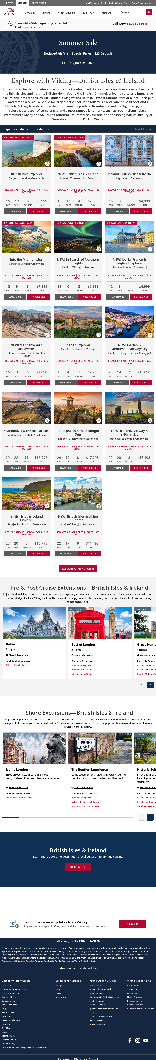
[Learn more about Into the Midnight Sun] (26, 237)
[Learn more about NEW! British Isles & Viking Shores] (78, 493)
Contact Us (7, 985)
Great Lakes (133, 993)
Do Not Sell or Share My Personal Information (24, 1047)
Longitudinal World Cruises (140, 1008)
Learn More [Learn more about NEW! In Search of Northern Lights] (66, 296)
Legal (4, 1032)
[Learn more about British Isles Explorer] (26, 151)
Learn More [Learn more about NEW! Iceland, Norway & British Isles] (118, 468)
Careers (6, 1024)
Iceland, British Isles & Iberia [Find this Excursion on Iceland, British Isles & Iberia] (85, 802)
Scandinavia (95, 985)
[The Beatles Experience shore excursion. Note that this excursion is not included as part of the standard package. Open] (100, 748)
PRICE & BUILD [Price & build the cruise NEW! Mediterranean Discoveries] (38, 382)
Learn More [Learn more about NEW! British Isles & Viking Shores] (66, 553)
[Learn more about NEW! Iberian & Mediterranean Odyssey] (129, 322)
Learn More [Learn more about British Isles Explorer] (15, 211)
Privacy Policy (9, 1039)
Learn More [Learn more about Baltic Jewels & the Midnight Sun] (66, 468)
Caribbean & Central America (104, 997)
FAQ (4, 1008)
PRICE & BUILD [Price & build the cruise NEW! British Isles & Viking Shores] (89, 553)
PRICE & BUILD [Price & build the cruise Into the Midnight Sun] (38, 296)
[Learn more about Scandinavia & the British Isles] (26, 408)
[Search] (149, 12)
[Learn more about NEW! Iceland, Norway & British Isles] (129, 408)
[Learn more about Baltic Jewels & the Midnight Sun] (78, 408)
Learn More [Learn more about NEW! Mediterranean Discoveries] (15, 382)
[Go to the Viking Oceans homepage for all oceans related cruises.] (10, 11)
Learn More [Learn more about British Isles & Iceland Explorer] (15, 553)
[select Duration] (41, 128)
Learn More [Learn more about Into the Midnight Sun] (15, 296)
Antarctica (132, 985)
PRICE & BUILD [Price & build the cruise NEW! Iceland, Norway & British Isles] (141, 468)
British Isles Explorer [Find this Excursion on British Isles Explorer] (81, 797)
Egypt (58, 993)
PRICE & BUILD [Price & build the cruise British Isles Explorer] (38, 211)
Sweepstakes (8, 1001)
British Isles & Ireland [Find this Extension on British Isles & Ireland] (16, 665)
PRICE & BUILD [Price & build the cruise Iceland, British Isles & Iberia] (141, 211)
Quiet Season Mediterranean (103, 1008)
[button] (47, 164)
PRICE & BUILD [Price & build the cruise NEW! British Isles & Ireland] (89, 211)
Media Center (8, 1012)
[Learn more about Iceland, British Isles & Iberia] (129, 151)
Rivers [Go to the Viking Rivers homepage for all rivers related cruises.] (9, 3)
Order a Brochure (11, 993)
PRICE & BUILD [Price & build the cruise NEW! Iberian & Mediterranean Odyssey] (141, 382)
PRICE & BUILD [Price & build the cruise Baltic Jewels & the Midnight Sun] (89, 468)
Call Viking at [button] (119, 3)
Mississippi (61, 997)
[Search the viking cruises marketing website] (133, 12)
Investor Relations (11, 1020)
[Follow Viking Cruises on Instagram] (137, 1040)
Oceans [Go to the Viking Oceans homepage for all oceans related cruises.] (22, 3)
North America (96, 993)
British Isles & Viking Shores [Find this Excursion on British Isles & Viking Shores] (19, 797)
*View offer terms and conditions (78, 968)
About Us (6, 1016)
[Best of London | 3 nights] (100, 623)
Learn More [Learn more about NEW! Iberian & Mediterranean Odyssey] (118, 382)
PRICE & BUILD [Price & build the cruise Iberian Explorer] (89, 382)
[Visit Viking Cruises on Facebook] (129, 1040)
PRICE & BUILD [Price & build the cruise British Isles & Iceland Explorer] (38, 553)
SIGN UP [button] (132, 924)
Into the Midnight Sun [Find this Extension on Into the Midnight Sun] (81, 674)
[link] (30, 13)
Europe (59, 985)
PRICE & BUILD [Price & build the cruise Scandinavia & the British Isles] (38, 468)
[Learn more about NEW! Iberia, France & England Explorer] (129, 237)
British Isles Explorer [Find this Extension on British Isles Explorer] (81, 665)
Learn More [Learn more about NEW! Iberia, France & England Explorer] (118, 296)
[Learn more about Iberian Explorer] (78, 322)
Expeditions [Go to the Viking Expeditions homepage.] (39, 3)
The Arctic (132, 989)
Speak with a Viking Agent (15, 989)
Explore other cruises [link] (78, 568)
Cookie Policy (8, 1043)
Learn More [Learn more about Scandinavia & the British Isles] (15, 468)
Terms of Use (8, 1035)
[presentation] (141, 685)
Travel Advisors (9, 1004)
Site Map (6, 1028)
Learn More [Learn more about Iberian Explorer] (66, 382)
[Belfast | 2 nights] (34, 623)
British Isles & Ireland (100, 989)
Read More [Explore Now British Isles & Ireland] (78, 867)
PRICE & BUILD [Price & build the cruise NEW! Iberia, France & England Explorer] (141, 296)
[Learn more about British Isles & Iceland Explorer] (26, 493)
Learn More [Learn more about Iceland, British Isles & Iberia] (118, 211)
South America (96, 1001)
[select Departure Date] (15, 128)
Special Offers (9, 997)
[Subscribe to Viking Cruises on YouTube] (145, 1040)
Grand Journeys (97, 1024)
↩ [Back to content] (98, 961)
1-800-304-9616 (137, 23)
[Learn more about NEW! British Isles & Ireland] (78, 151)
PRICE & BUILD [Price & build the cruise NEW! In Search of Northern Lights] (89, 296)
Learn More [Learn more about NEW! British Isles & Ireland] (66, 211)
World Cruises (96, 1020)
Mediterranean (97, 1004)
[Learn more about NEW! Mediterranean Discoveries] (26, 322)
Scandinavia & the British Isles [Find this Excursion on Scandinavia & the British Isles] (85, 806)
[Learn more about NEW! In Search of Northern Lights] (78, 237)
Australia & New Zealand (101, 1016)
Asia (58, 989)
